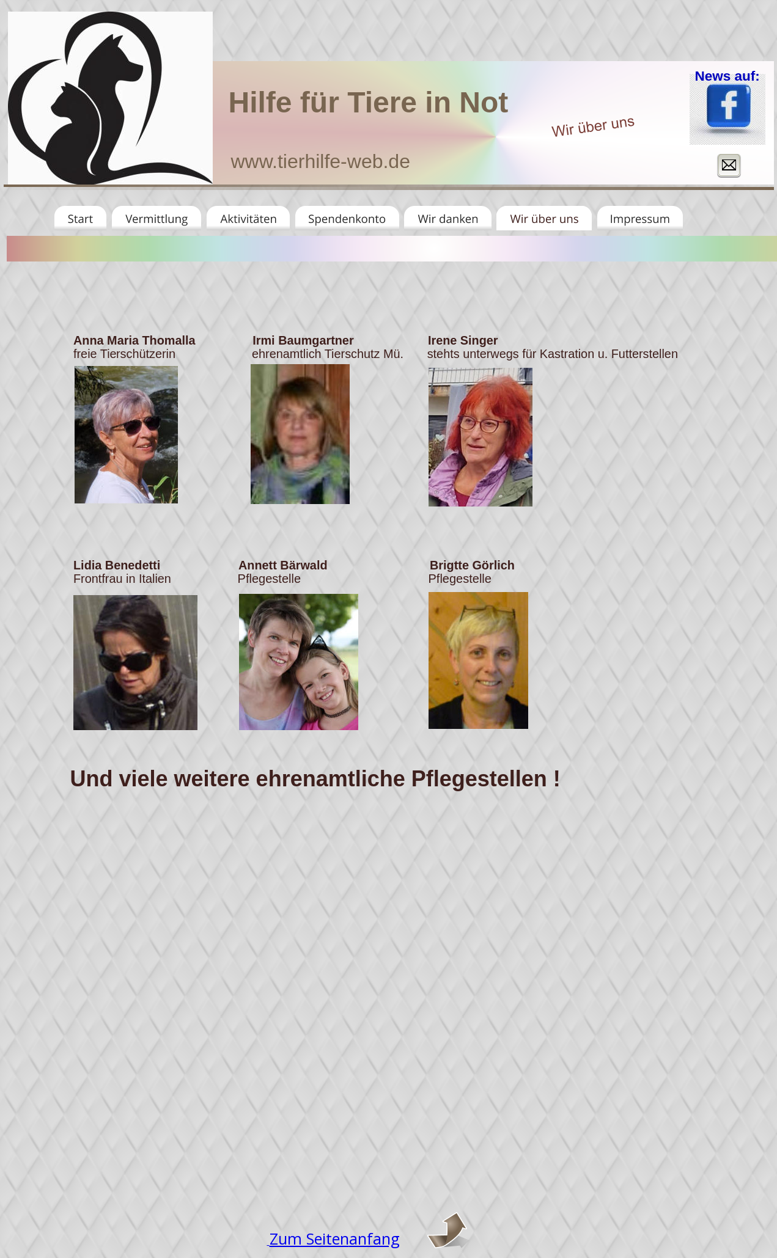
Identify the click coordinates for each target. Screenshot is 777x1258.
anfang (374, 1238)
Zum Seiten (309, 1238)
